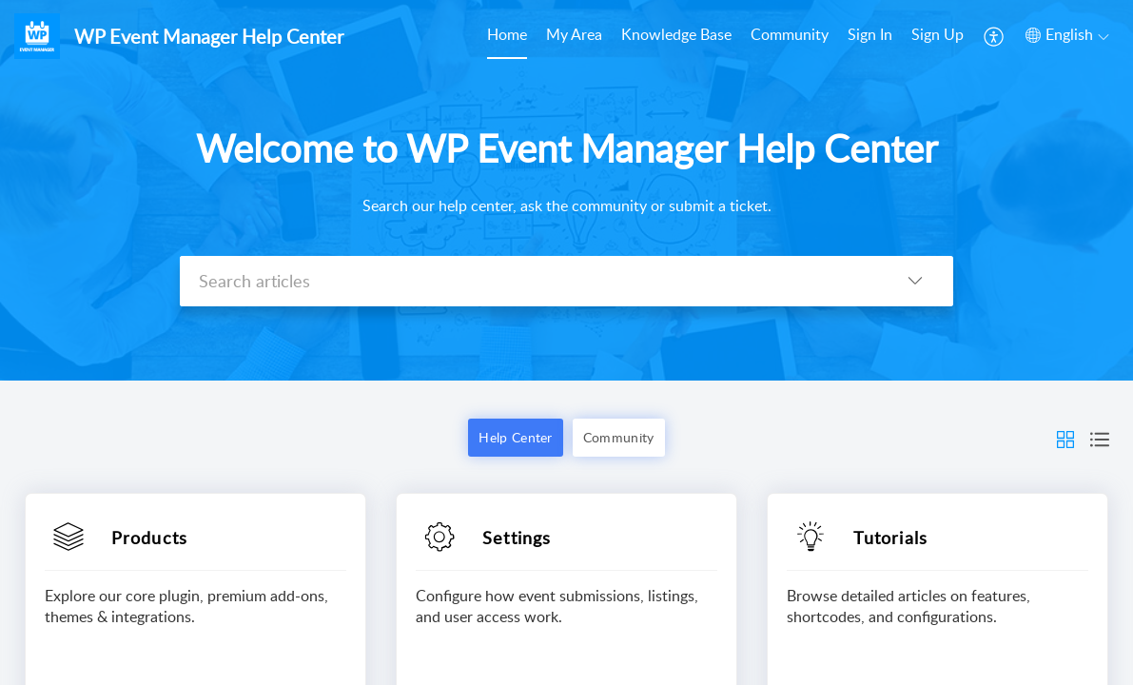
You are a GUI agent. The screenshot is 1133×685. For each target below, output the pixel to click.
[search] (528, 281)
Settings (517, 537)
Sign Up (937, 34)
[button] (994, 36)
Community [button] (618, 437)
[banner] (566, 190)
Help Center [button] (515, 437)
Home (507, 34)
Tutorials (890, 537)
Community (790, 34)
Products (149, 537)
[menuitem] (507, 36)
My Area (574, 34)
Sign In (870, 34)
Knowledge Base (676, 34)
